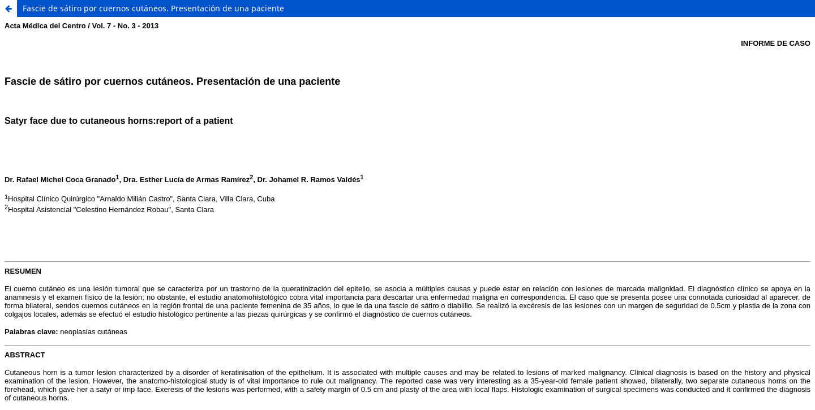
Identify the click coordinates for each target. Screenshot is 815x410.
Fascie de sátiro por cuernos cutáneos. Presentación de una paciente (153, 8)
